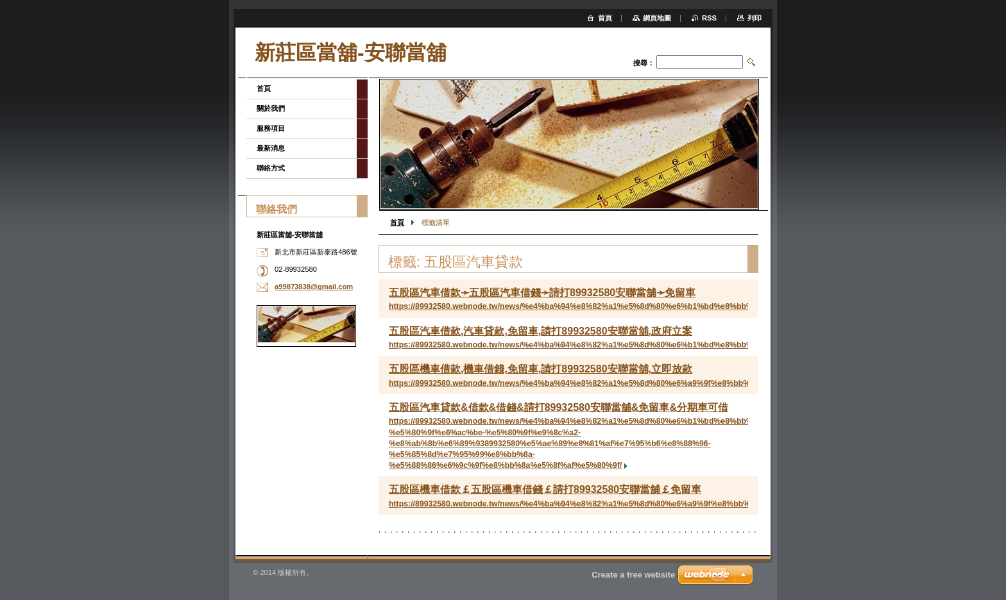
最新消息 (271, 148)
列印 (754, 18)
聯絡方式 (271, 168)
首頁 (397, 222)
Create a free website (633, 574)
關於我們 (271, 108)
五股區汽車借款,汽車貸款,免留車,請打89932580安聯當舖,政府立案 (540, 331)
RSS (709, 18)
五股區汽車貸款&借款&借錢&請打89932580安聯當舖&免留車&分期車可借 (558, 407)
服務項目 (271, 128)
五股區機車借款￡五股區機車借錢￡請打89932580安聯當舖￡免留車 (545, 489)
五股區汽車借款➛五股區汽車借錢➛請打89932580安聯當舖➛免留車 (542, 292)
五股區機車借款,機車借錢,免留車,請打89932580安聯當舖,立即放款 (540, 368)
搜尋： (643, 63)
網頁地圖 (657, 18)
